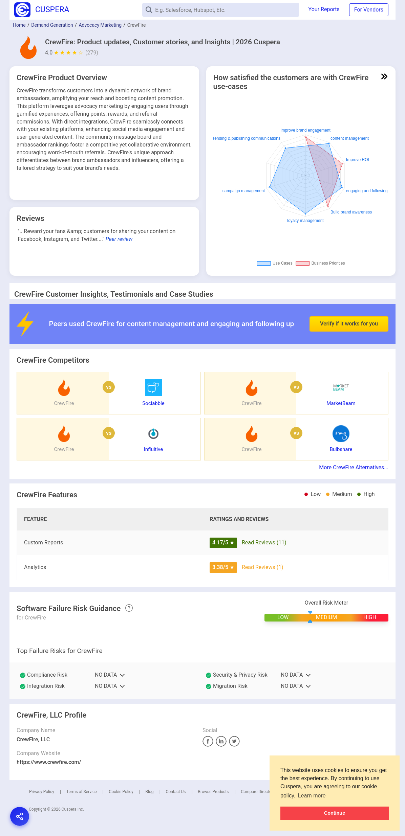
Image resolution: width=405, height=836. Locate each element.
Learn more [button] (312, 795)
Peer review (119, 239)
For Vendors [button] (368, 9)
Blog (150, 791)
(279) (91, 52)
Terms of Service (81, 791)
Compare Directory (258, 791)
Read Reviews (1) (262, 567)
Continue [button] (334, 813)
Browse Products (213, 791)
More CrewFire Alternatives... (353, 467)
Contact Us (176, 791)
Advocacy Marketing (100, 25)
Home (19, 25)
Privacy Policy (41, 791)
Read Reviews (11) (264, 542)
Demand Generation (52, 25)
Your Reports (324, 9)
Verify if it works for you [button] (349, 309)
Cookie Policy (121, 791)
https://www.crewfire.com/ (49, 762)
